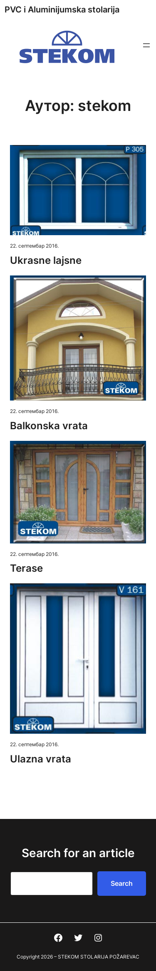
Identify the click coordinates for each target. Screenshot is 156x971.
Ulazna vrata (40, 759)
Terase (26, 568)
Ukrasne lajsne (46, 260)
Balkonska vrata (49, 426)
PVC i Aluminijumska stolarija (62, 10)
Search (122, 883)
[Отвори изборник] (146, 45)
